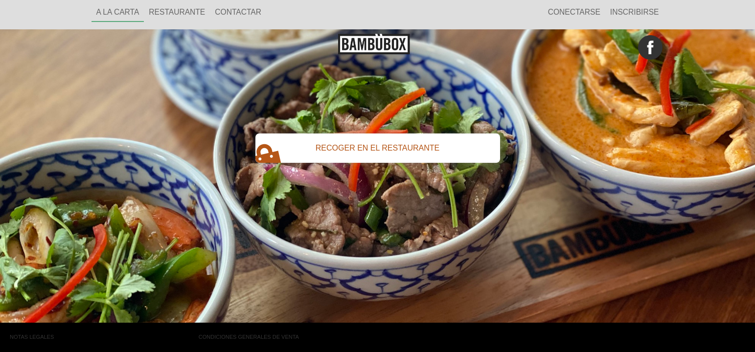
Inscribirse (634, 12)
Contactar (238, 12)
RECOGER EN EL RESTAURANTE (347, 152)
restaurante (177, 12)
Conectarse (574, 12)
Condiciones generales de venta (249, 337)
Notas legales (32, 337)
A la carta (117, 12)
